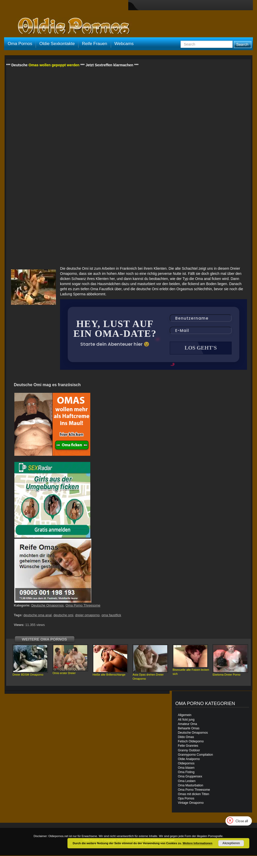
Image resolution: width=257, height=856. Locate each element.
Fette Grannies (188, 746)
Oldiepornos (186, 764)
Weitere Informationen (197, 843)
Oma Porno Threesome (83, 606)
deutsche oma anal (37, 615)
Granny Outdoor (189, 751)
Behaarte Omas (188, 729)
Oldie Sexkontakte (57, 43)
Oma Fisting (186, 772)
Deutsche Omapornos (47, 606)
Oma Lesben (186, 781)
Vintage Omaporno (191, 803)
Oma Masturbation (190, 786)
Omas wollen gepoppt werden (53, 65)
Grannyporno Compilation (195, 755)
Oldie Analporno (189, 759)
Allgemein (184, 715)
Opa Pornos (186, 799)
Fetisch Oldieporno (191, 742)
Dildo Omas (186, 737)
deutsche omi (63, 615)
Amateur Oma (187, 724)
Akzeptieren (231, 843)
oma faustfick (111, 615)
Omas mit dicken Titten (193, 794)
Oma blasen (186, 768)
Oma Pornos (20, 43)
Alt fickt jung (186, 720)
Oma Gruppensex (190, 777)
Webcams (124, 43)
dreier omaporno (87, 615)
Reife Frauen (94, 43)
